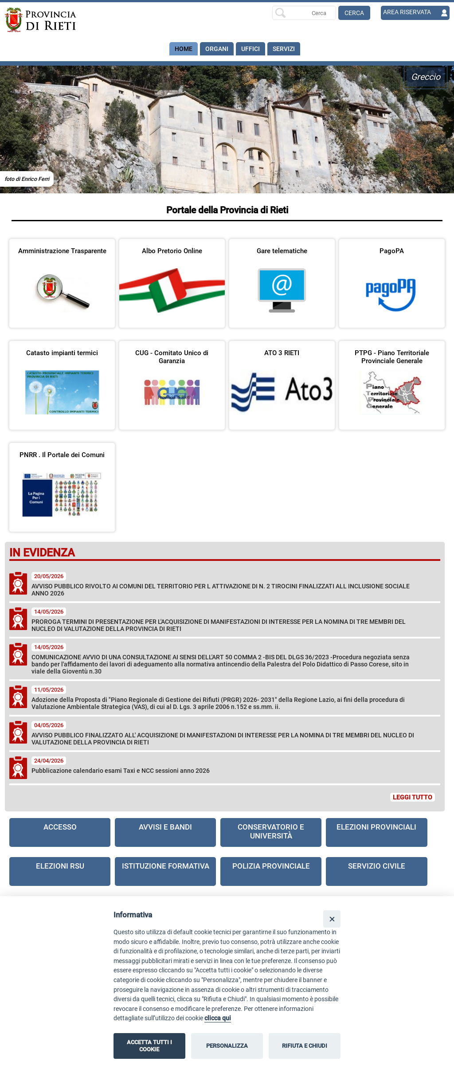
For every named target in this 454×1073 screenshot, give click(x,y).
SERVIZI (284, 48)
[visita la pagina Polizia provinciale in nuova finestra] (270, 871)
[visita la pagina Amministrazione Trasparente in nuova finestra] (62, 278)
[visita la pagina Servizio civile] (376, 871)
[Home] (49, 20)
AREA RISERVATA (407, 12)
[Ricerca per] (304, 13)
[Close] (331, 919)
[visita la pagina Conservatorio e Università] (270, 832)
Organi (216, 48)
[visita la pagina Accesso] (59, 832)
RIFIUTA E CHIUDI (304, 1045)
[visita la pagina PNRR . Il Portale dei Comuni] (62, 481)
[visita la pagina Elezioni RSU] (59, 871)
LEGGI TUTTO (412, 797)
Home (183, 48)
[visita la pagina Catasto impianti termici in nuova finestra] (62, 380)
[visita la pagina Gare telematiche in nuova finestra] (282, 278)
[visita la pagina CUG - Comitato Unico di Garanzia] (172, 380)
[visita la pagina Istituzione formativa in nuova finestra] (165, 871)
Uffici (250, 48)
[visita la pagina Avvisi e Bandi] (165, 832)
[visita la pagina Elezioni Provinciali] (376, 832)
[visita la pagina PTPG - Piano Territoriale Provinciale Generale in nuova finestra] (392, 380)
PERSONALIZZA (227, 1045)
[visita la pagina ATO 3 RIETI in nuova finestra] (282, 380)
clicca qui (217, 1018)
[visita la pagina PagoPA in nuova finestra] (392, 278)
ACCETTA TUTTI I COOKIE (149, 1046)
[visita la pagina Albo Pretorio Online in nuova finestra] (172, 278)
